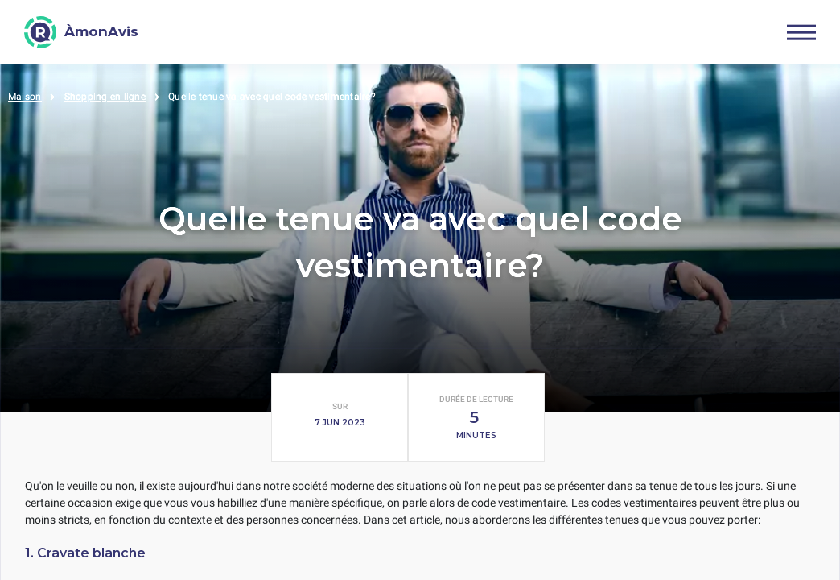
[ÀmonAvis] (81, 32)
